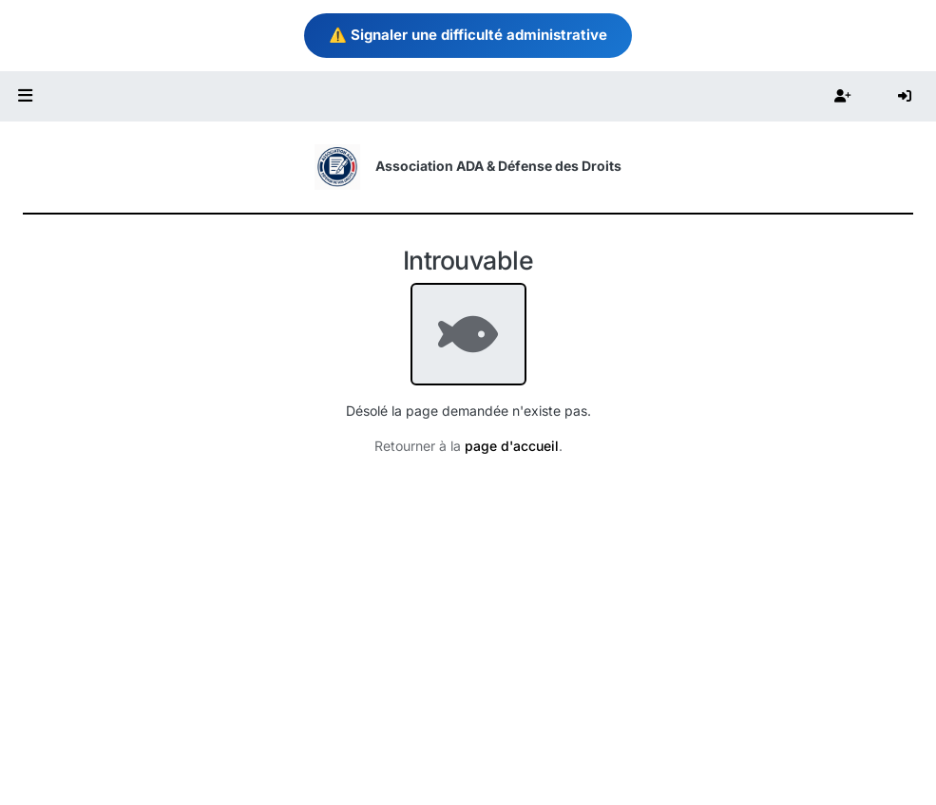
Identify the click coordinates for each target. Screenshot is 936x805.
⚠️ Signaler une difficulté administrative (468, 35)
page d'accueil (512, 446)
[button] (26, 96)
